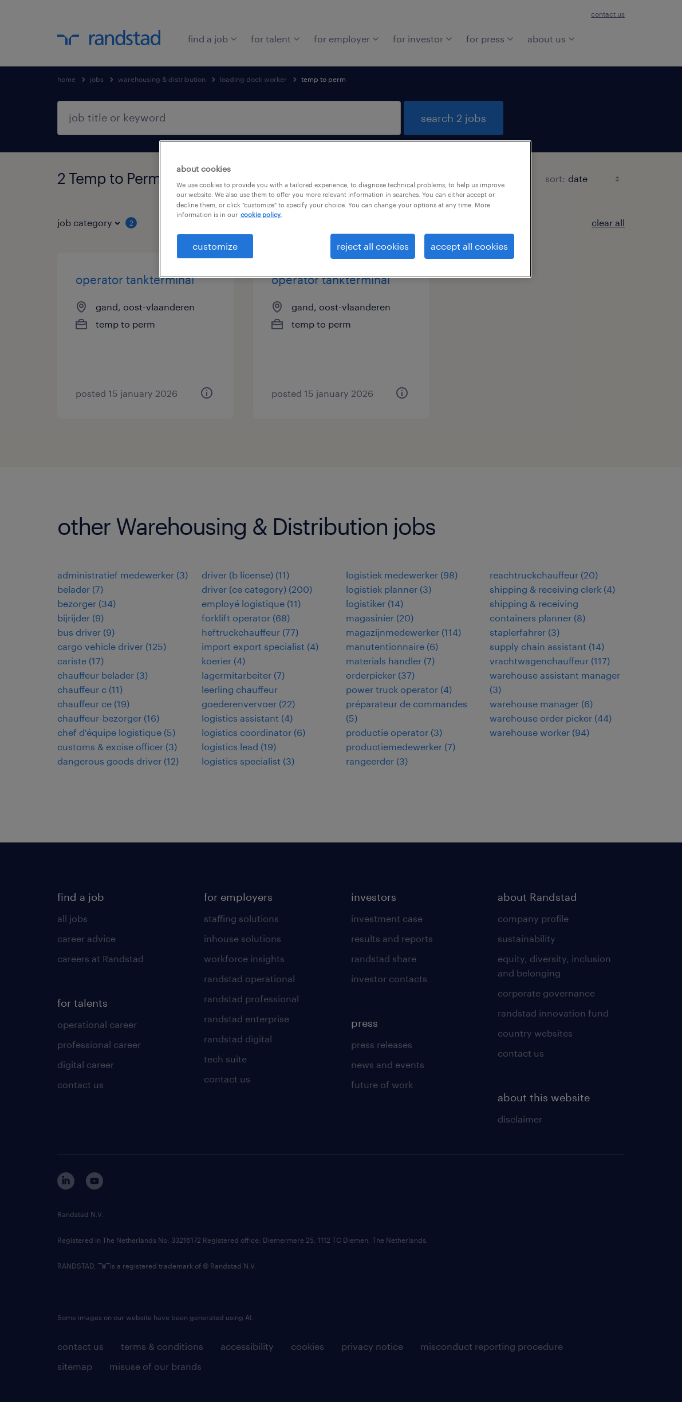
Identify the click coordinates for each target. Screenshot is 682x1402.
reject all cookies (373, 246)
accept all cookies (469, 246)
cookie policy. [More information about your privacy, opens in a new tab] (261, 214)
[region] (345, 209)
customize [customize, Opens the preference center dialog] (215, 246)
